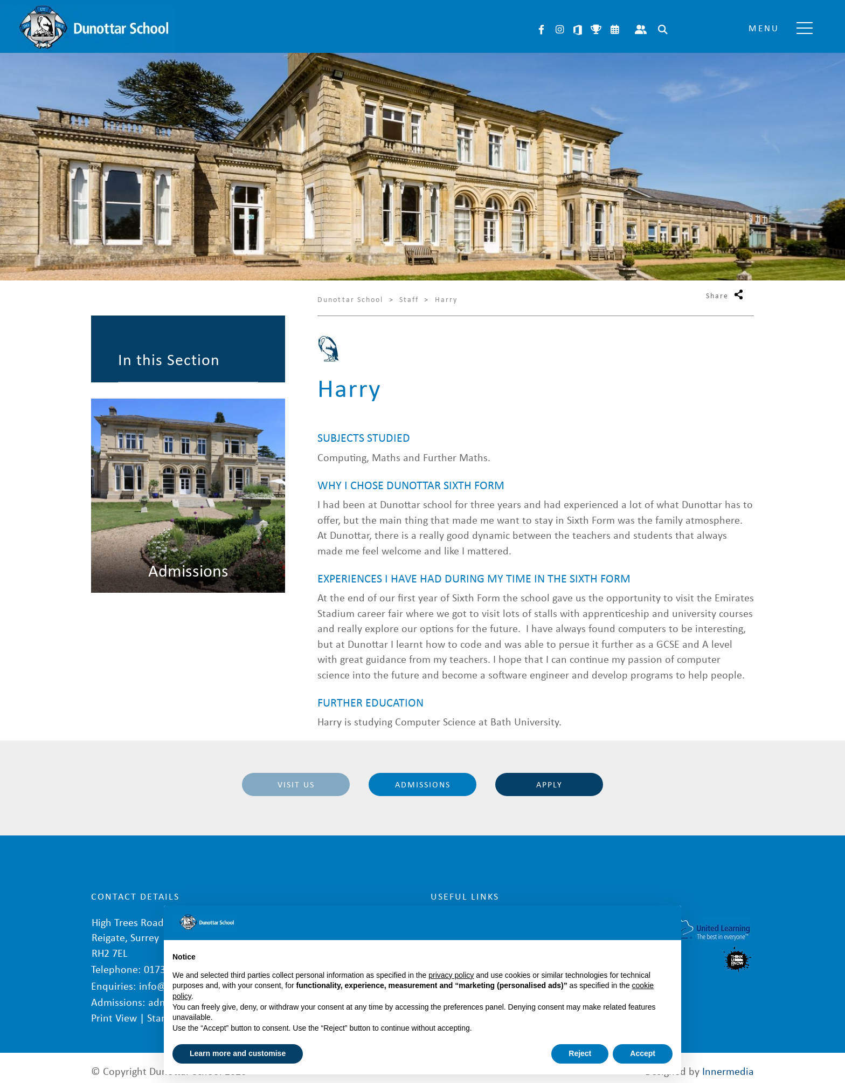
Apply (549, 784)
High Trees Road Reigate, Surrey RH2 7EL (127, 933)
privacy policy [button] (451, 975)
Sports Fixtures (596, 30)
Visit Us (296, 784)
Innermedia (728, 1064)
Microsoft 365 (578, 30)
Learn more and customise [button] (238, 1053)
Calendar (614, 30)
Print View (114, 1011)
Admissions (423, 784)
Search (663, 30)
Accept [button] (642, 1053)
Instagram (559, 30)
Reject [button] (580, 1053)
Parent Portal (641, 30)
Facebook (541, 30)
